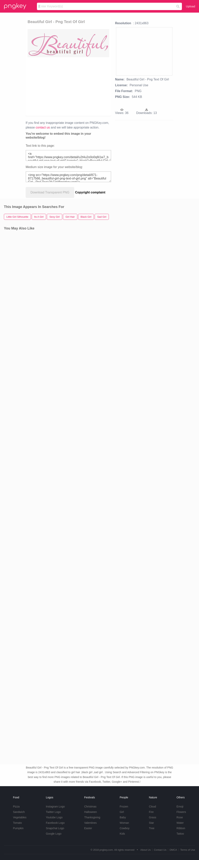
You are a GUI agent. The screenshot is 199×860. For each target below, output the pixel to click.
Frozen (124, 806)
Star (151, 822)
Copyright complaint (90, 192)
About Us (145, 849)
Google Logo (53, 833)
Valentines (90, 822)
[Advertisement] (87, 86)
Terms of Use (187, 849)
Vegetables (19, 817)
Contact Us (160, 849)
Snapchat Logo (55, 828)
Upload (190, 6)
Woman (124, 822)
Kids (122, 833)
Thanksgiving (92, 817)
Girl (122, 811)
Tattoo (180, 833)
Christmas (90, 806)
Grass (152, 817)
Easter (88, 828)
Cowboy (125, 828)
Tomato (17, 822)
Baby (123, 817)
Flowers (181, 811)
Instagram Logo (55, 806)
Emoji (179, 806)
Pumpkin (18, 828)
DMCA (173, 849)
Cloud (152, 806)
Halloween (90, 811)
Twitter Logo (53, 811)
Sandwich (19, 811)
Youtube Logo (54, 817)
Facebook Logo (55, 822)
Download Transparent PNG (50, 192)
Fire (151, 811)
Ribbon (180, 828)
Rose (179, 817)
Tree (151, 828)
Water (180, 822)
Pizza (16, 806)
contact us (43, 127)
